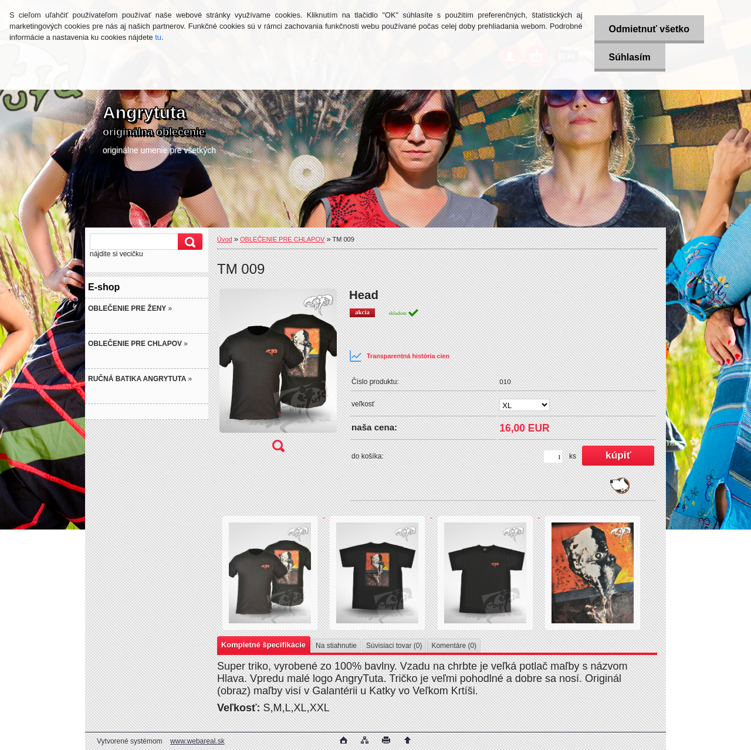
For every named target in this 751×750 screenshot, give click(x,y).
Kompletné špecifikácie (263, 644)
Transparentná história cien (399, 355)
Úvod (224, 239)
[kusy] (553, 456)
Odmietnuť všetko (649, 29)
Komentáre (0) (453, 646)
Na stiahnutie (336, 646)
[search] (188, 241)
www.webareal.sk (197, 741)
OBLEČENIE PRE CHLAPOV (282, 239)
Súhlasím (630, 57)
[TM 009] (278, 374)
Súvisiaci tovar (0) (394, 646)
